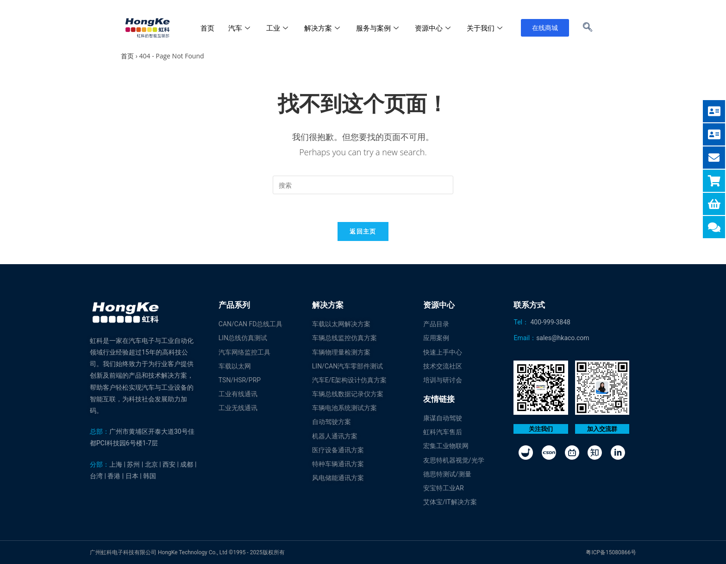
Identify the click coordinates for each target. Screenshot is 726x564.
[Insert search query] (363, 185)
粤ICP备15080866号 (611, 552)
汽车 (240, 27)
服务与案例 (378, 27)
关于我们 (486, 27)
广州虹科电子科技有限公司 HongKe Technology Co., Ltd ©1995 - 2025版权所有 (187, 552)
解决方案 (323, 27)
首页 (207, 27)
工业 (278, 27)
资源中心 (434, 27)
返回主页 (363, 231)
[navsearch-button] (587, 28)
